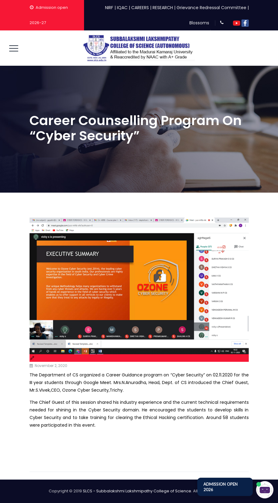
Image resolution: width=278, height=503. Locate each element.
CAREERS (140, 8)
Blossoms (199, 23)
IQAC (122, 8)
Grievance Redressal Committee (211, 8)
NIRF (109, 8)
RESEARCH (163, 8)
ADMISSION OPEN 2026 (220, 487)
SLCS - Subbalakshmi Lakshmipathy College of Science (137, 491)
